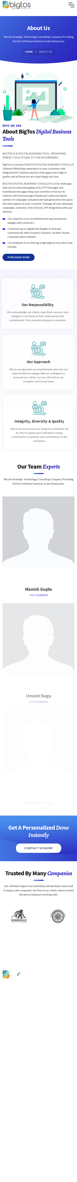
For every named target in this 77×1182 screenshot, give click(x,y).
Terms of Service (17, 1084)
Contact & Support (18, 1042)
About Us (13, 1023)
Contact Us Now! (38, 848)
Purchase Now (19, 257)
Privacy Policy (16, 1078)
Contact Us (14, 1071)
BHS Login (14, 1049)
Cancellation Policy (19, 1091)
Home (29, 51)
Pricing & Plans (16, 1036)
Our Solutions (15, 1029)
